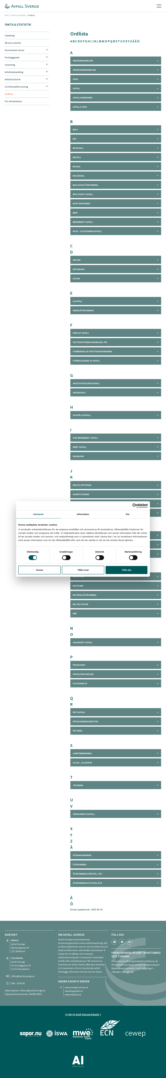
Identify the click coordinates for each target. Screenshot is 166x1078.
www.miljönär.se (73, 994)
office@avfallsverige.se (23, 976)
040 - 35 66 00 (18, 983)
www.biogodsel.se (74, 990)
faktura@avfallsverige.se (32, 990)
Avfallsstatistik (13, 79)
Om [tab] (127, 514)
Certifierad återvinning (16, 86)
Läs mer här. (128, 971)
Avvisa (39, 570)
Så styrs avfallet (13, 42)
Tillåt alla (126, 570)
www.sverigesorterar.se (76, 987)
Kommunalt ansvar (14, 50)
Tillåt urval (83, 570)
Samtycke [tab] (38, 514)
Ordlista (9, 93)
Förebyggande (12, 57)
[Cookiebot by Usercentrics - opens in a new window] (135, 506)
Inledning (10, 35)
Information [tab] (83, 514)
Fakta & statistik (18, 15)
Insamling (10, 64)
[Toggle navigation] (159, 6)
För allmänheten (13, 101)
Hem (7, 15)
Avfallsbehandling (14, 72)
